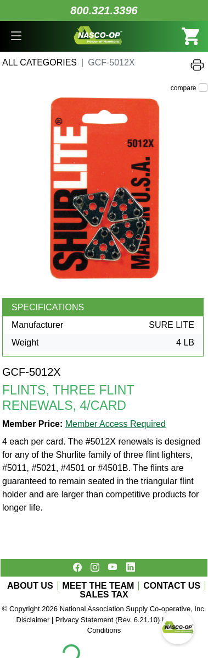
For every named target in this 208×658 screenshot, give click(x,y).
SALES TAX (104, 594)
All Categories (39, 62)
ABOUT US (30, 586)
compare (183, 88)
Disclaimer (33, 620)
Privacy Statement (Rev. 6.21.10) (107, 620)
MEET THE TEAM (98, 586)
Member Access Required (115, 424)
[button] (16, 36)
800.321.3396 (103, 10)
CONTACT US (171, 586)
